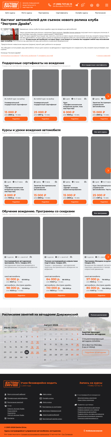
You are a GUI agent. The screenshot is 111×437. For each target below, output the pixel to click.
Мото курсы (27, 13)
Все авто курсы (100, 132)
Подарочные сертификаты (17, 398)
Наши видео (11, 413)
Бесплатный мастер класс (52, 419)
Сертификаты (62, 13)
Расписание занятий (15, 402)
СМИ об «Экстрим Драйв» (15, 415)
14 (11, 347)
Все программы (100, 213)
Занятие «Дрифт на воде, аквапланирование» (72, 188)
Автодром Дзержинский (51, 411)
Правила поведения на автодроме (89, 407)
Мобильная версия (94, 431)
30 (21, 357)
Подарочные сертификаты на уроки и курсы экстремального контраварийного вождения (36, 66)
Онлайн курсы (81, 13)
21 (11, 352)
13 (5, 347)
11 (32, 342)
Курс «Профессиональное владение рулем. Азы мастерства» (73, 105)
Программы (43, 13)
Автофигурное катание (72, 32)
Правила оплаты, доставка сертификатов (91, 414)
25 (32, 352)
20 (5, 352)
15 (16, 347)
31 (27, 357)
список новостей (103, 55)
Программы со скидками (51, 407)
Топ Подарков (67, 434)
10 (27, 342)
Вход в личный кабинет (16, 394)
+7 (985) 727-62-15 (62, 4)
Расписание (100, 13)
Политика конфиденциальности (88, 418)
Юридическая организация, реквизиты (90, 416)
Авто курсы (10, 13)
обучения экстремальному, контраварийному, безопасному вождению (44, 214)
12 (38, 342)
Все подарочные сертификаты (94, 65)
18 (32, 347)
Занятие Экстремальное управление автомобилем (45, 188)
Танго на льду (57, 32)
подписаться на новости (10, 55)
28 (10, 357)
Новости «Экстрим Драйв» (15, 409)
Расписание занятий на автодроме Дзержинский (40, 314)
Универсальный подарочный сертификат (16, 104)
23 (21, 352)
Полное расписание (99, 315)
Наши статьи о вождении (86, 400)
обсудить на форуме (28, 55)
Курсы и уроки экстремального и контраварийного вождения (25, 133)
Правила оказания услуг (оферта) (88, 410)
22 (16, 352)
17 (27, 347)
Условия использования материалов (35, 434)
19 (38, 347)
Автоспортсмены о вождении (87, 398)
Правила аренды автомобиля (87, 412)
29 (16, 357)
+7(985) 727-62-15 (95, 386)
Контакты (10, 418)
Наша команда (12, 411)
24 (27, 352)
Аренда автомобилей (51, 415)
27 (5, 357)
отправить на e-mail (45, 55)
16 (21, 347)
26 (37, 352)
